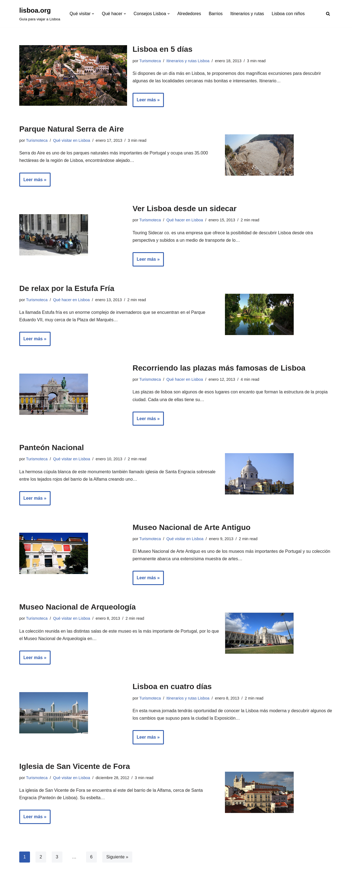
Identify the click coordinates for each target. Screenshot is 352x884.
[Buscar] (328, 14)
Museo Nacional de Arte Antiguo (192, 527)
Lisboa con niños (288, 13)
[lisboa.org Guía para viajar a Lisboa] (39, 13)
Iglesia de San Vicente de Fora (74, 767)
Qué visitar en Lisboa (71, 140)
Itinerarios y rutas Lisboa (188, 61)
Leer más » (146, 101)
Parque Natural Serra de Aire (71, 129)
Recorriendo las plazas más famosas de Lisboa (219, 368)
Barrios (216, 13)
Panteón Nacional (51, 448)
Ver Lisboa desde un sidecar (185, 209)
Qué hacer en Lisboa (184, 220)
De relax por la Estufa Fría (66, 288)
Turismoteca (150, 61)
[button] (93, 14)
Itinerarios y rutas (247, 13)
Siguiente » (117, 857)
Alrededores (189, 13)
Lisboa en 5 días (163, 49)
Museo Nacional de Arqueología (77, 607)
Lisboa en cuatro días (172, 687)
